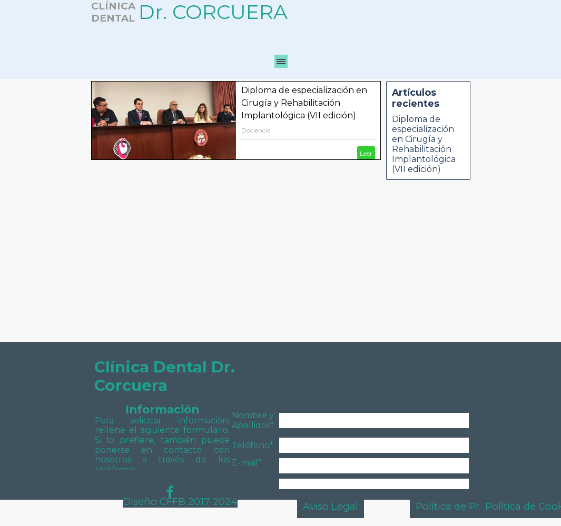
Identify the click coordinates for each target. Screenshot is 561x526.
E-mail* (247, 463)
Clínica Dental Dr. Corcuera (166, 376)
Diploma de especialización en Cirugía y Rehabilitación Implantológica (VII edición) (304, 102)
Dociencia (256, 130)
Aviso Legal (330, 506)
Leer (366, 153)
